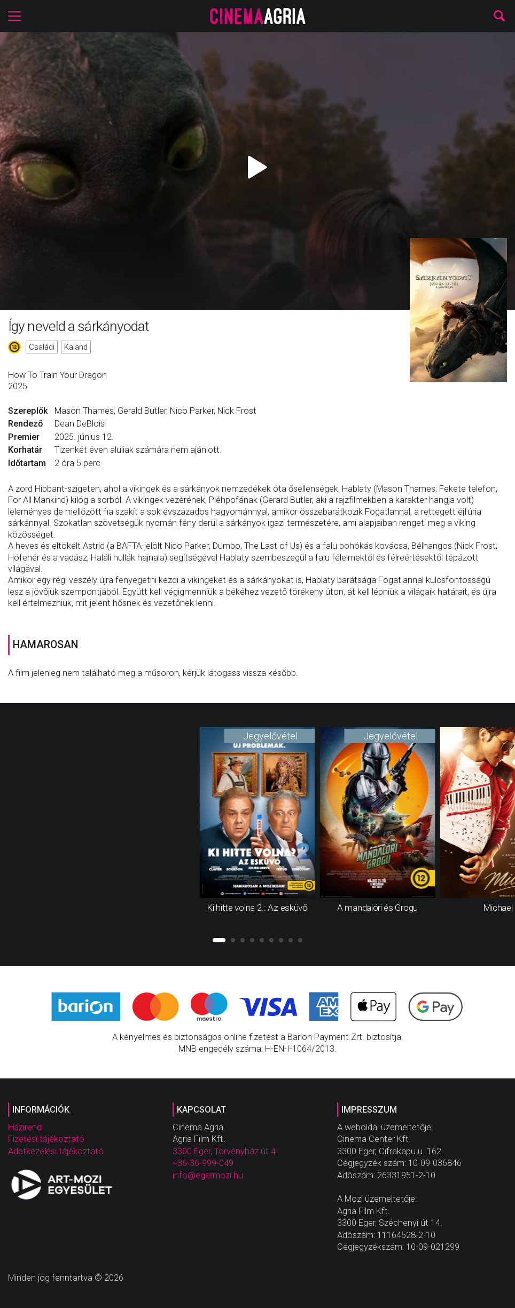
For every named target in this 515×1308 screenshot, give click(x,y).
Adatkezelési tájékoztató (56, 1151)
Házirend (25, 1127)
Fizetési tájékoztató (46, 1139)
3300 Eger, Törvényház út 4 (224, 1151)
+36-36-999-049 (203, 1163)
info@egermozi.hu (208, 1175)
